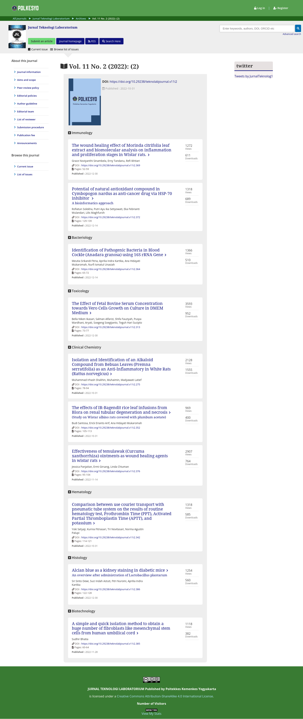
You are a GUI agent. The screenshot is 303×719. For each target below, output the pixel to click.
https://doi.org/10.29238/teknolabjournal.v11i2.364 (110, 269)
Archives (81, 18)
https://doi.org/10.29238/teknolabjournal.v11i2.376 (110, 471)
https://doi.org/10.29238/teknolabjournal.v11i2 (143, 82)
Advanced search (292, 34)
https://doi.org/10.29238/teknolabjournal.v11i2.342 (110, 537)
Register (280, 8)
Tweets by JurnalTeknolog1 (253, 76)
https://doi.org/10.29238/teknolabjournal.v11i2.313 (110, 327)
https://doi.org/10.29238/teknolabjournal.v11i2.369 (110, 165)
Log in (260, 8)
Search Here (111, 41)
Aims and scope (26, 80)
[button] (298, 28)
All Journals (19, 18)
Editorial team (25, 112)
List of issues (24, 174)
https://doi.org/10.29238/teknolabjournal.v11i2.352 (110, 428)
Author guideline (27, 104)
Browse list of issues (64, 49)
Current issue (38, 49)
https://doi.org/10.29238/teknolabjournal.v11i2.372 (110, 217)
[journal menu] (30, 103)
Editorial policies (27, 96)
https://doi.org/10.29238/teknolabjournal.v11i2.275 (110, 385)
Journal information (29, 72)
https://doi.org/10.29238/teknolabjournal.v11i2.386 (110, 589)
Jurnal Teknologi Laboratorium (51, 18)
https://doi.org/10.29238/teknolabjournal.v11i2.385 (110, 644)
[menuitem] (30, 72)
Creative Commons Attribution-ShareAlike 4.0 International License (165, 696)
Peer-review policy (28, 88)
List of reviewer (26, 120)
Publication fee (26, 135)
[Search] (257, 28)
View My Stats (151, 714)
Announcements (27, 143)
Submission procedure (30, 127)
